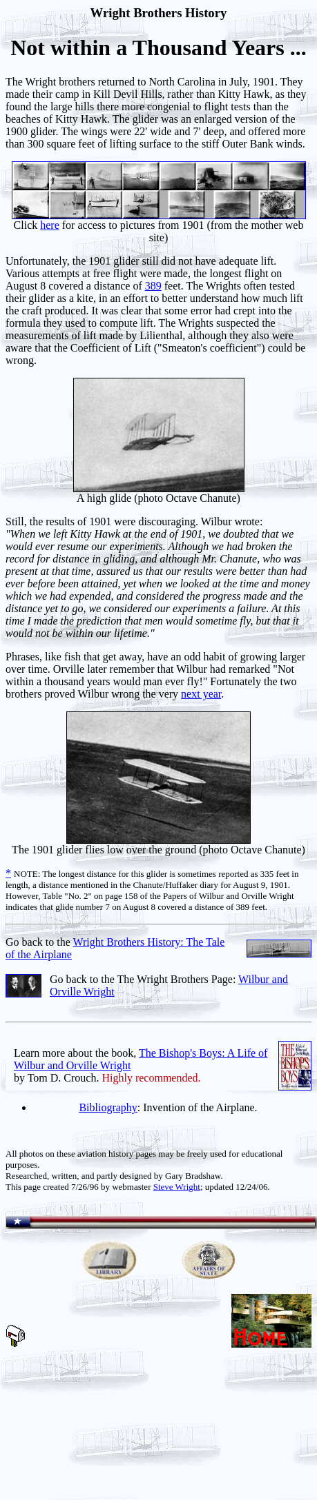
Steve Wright (176, 1187)
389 (153, 286)
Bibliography (108, 1107)
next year (201, 694)
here (49, 225)
